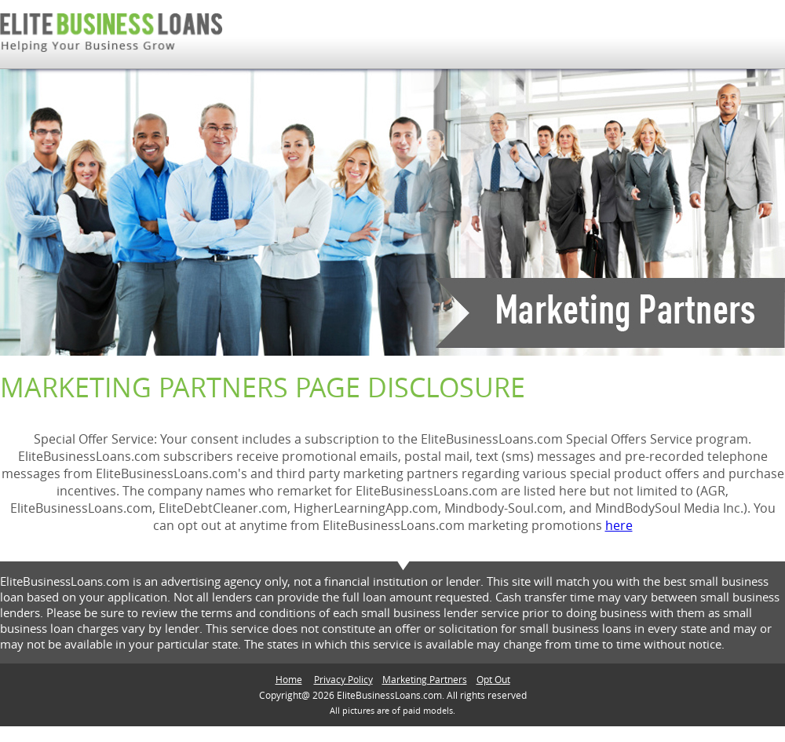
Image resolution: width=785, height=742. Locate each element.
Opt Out (493, 679)
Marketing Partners (424, 679)
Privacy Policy (343, 679)
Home (289, 679)
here (619, 525)
